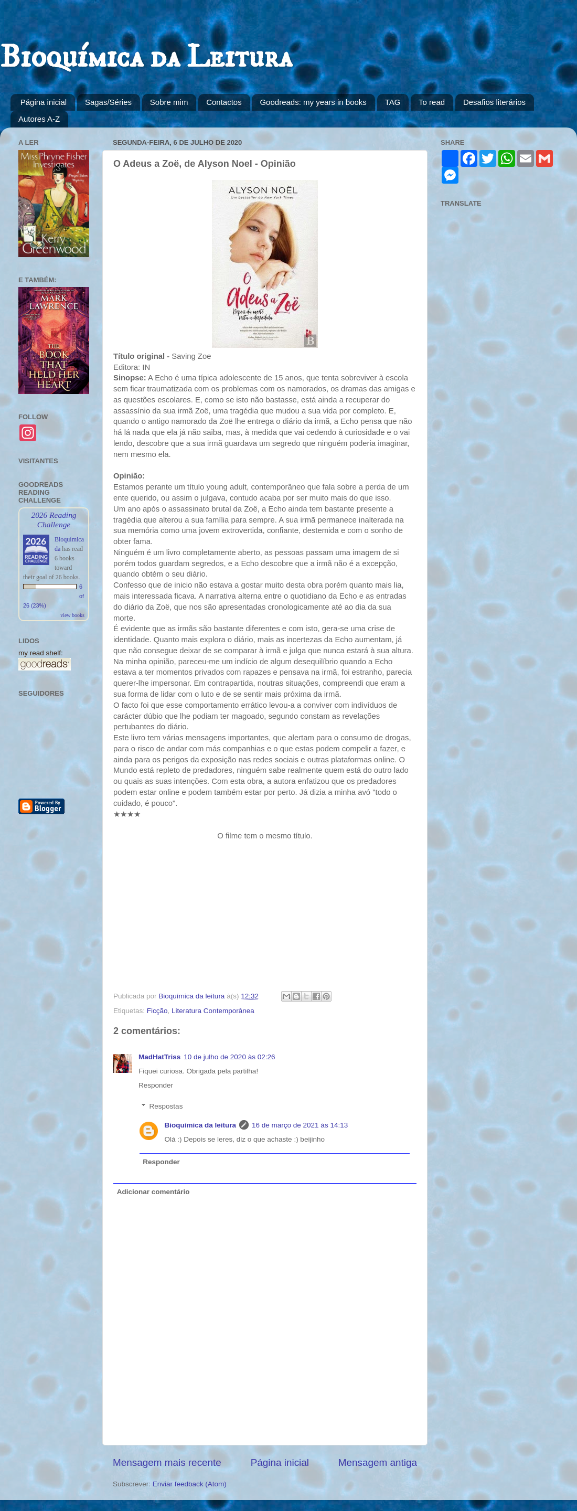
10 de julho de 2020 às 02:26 (229, 1057)
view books (72, 615)
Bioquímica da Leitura (146, 57)
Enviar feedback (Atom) (190, 1484)
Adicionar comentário (153, 1192)
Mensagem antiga (377, 1462)
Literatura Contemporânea (213, 1011)
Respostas (166, 1106)
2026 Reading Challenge (53, 519)
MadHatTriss (159, 1057)
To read (432, 102)
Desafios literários (494, 102)
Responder (155, 1085)
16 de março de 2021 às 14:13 (300, 1125)
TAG (393, 102)
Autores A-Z (39, 118)
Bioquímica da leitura (201, 1125)
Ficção (157, 1011)
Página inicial (43, 102)
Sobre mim (169, 102)
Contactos (224, 102)
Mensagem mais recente (167, 1462)
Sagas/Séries (108, 102)
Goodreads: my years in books (313, 102)
